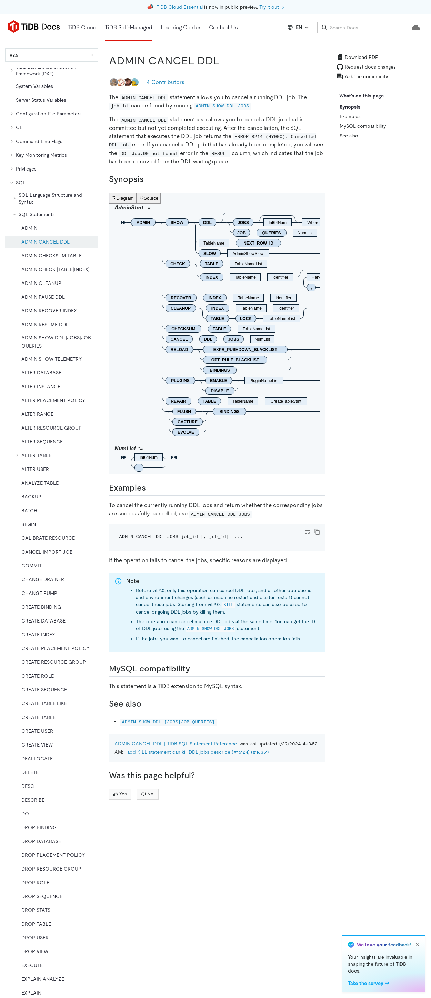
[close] (417, 944)
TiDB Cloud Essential (180, 7)
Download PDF (357, 57)
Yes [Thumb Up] (120, 793)
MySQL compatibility (363, 126)
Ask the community (362, 76)
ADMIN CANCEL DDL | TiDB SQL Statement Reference (175, 744)
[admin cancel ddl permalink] (225, 60)
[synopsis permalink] (149, 179)
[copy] (317, 532)
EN (298, 27)
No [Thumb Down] (147, 793)
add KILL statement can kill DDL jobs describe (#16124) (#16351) (198, 752)
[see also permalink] (147, 704)
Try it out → (271, 7)
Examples (350, 116)
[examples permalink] (151, 488)
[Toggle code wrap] (307, 532)
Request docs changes (366, 66)
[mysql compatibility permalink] (195, 669)
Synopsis (350, 107)
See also (349, 135)
